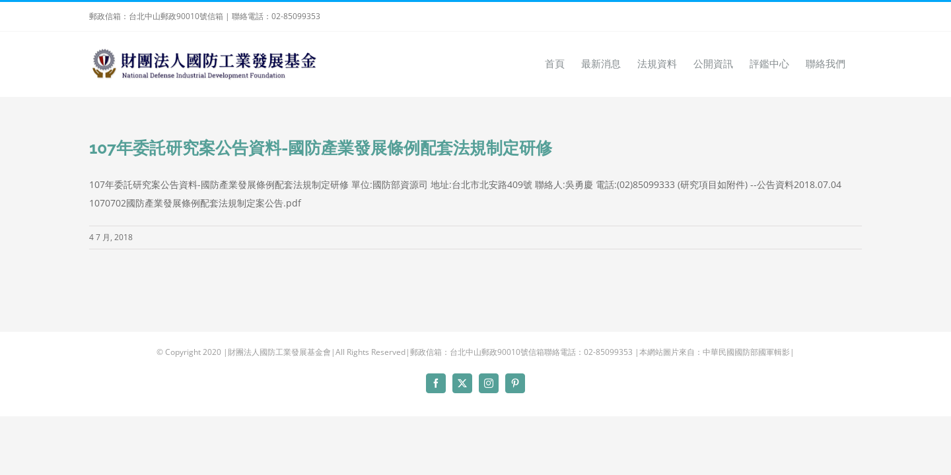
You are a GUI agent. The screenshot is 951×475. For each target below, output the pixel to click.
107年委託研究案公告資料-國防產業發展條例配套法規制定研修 (320, 148)
